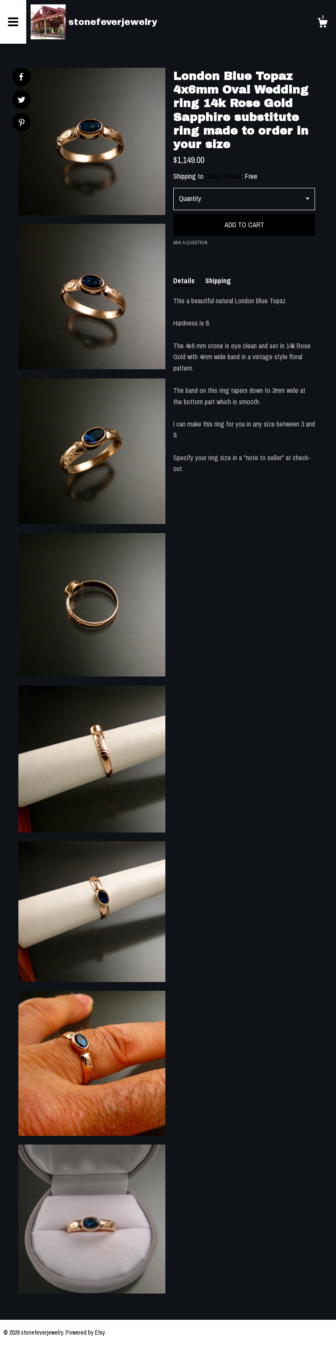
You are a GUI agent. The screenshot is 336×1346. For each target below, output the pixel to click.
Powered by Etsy (85, 1332)
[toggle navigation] (13, 22)
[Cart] (322, 24)
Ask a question (190, 242)
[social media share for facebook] (21, 77)
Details (184, 280)
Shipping (218, 280)
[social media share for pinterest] (21, 123)
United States (223, 176)
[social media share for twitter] (21, 100)
